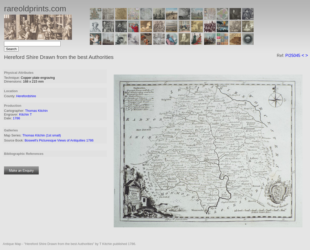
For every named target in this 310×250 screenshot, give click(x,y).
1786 (16, 118)
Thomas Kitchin (36, 111)
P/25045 (292, 55)
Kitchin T (25, 114)
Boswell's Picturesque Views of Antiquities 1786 (59, 140)
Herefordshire (26, 96)
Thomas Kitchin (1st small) (41, 135)
